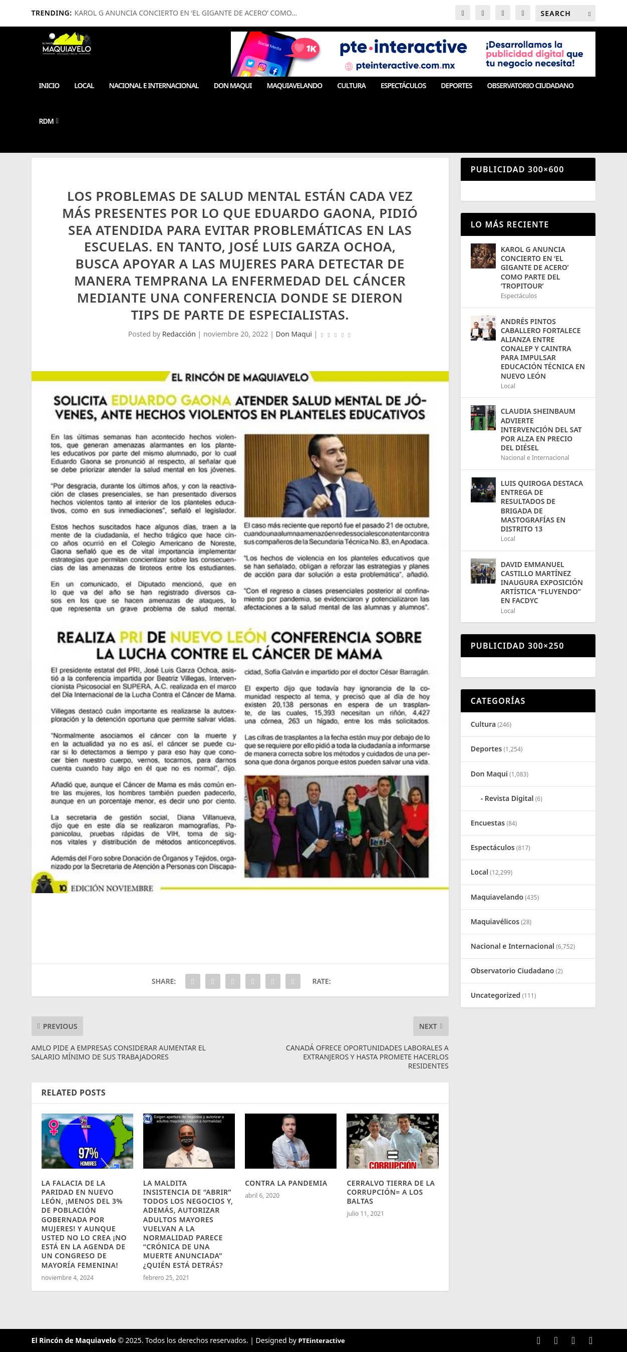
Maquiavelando (295, 86)
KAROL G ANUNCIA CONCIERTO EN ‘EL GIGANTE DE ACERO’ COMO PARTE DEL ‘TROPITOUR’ (535, 267)
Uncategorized (496, 995)
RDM (46, 121)
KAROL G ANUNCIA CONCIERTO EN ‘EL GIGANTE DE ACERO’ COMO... (186, 13)
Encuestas (488, 823)
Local (84, 86)
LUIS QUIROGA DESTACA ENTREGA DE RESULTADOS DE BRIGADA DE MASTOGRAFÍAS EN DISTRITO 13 (542, 505)
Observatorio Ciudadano (530, 86)
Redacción (179, 334)
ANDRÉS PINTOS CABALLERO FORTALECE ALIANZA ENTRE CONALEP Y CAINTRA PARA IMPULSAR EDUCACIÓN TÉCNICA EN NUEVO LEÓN (543, 349)
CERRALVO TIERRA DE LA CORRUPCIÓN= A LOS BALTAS (391, 1192)
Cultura (351, 86)
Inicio (49, 86)
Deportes (456, 86)
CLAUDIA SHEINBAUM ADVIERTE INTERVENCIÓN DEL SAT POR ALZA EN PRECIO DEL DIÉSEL (541, 429)
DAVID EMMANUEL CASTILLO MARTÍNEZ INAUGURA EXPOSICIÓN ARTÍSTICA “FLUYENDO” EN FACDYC (542, 583)
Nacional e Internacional (154, 86)
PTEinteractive (321, 1340)
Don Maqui (233, 86)
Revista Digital (509, 798)
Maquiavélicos (495, 921)
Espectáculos (403, 86)
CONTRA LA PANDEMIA (287, 1183)
